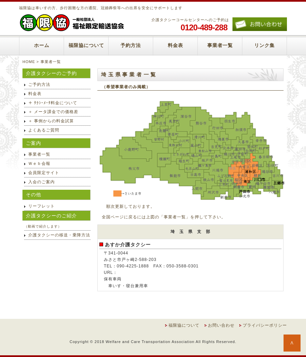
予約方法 (130, 45)
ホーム (41, 45)
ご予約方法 (39, 84)
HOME (28, 62)
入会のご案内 (41, 182)
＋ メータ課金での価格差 (53, 111)
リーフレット (41, 206)
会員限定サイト (43, 172)
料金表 (175, 45)
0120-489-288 (204, 28)
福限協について (86, 45)
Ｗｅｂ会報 (39, 163)
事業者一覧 (220, 45)
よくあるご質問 (43, 130)
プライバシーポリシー (265, 325)
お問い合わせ (221, 325)
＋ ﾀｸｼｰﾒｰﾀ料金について (52, 102)
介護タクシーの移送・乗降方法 (59, 235)
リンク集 (264, 45)
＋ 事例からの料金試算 (51, 121)
